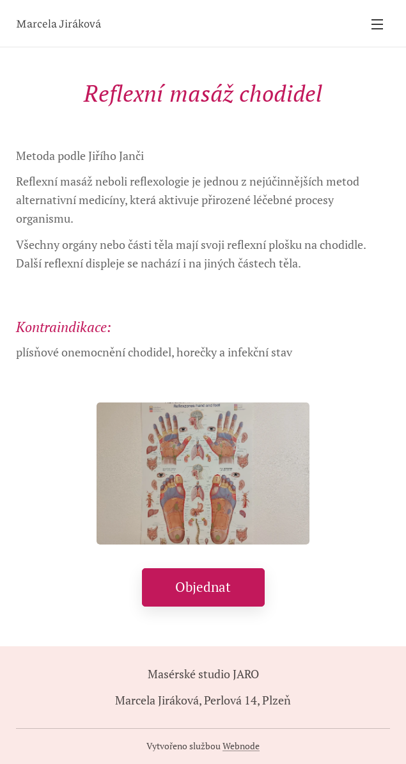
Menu (377, 24)
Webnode (241, 746)
